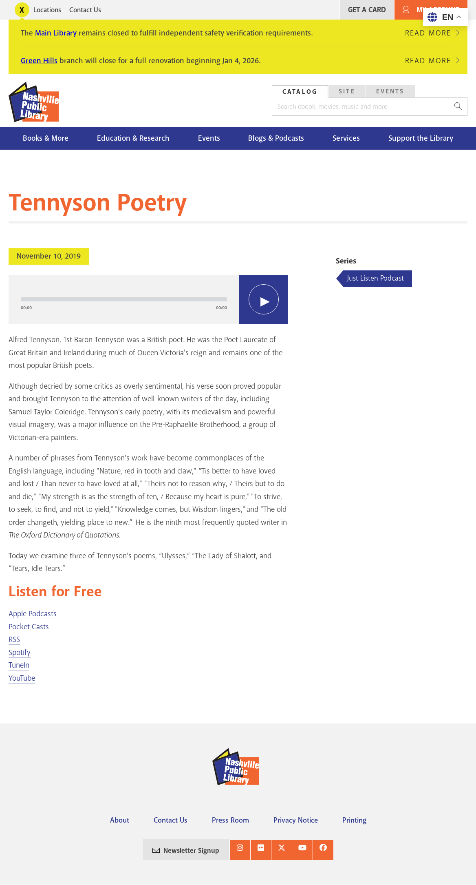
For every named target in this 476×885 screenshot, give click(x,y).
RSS (14, 639)
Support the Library (420, 138)
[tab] (300, 91)
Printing (354, 820)
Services (346, 138)
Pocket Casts (29, 627)
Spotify (20, 652)
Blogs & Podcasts (276, 138)
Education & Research (133, 138)
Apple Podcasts (33, 614)
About (119, 820)
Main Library (56, 33)
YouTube (22, 678)
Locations (47, 10)
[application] (148, 299)
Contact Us (85, 10)
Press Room (230, 820)
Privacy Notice (295, 820)
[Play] (263, 299)
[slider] (124, 299)
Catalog (299, 92)
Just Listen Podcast (375, 278)
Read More (428, 33)
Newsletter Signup (191, 850)
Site (347, 91)
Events (390, 91)
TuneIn (19, 665)
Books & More (45, 138)
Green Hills (39, 61)
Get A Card (367, 10)
